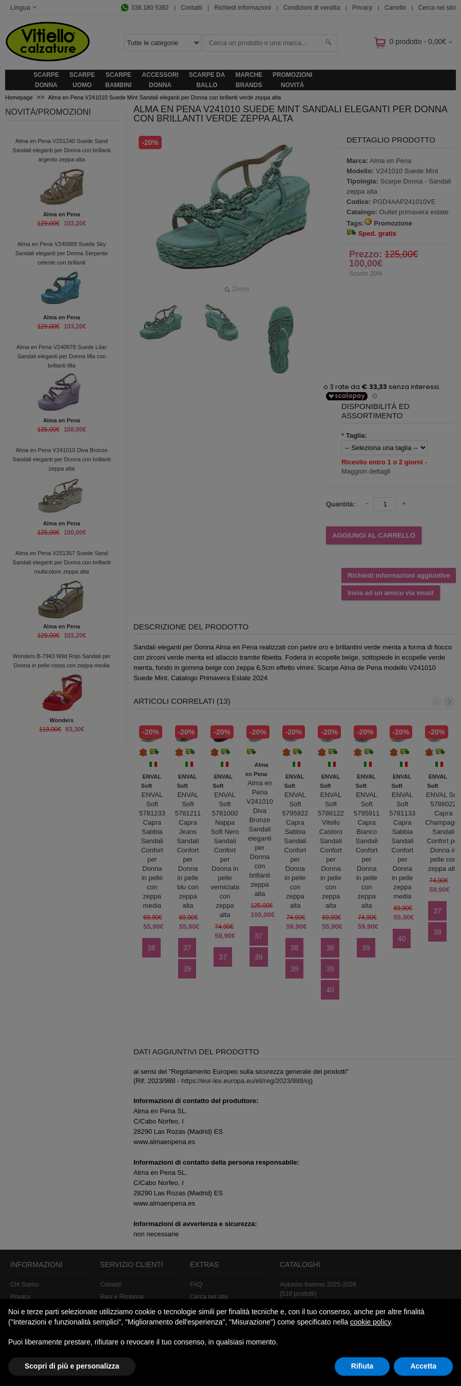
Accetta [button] (423, 1366)
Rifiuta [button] (362, 1366)
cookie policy (370, 1322)
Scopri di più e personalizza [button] (72, 1366)
